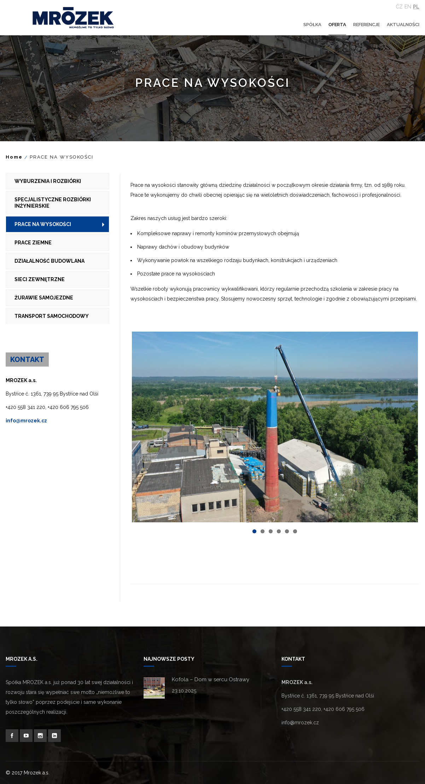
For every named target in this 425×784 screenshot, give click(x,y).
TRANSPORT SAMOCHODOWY (51, 316)
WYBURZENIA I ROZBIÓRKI (47, 181)
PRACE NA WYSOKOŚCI (42, 224)
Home (14, 157)
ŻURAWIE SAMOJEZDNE (43, 298)
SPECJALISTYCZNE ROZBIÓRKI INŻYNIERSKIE (52, 203)
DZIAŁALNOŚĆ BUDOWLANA (49, 261)
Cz (399, 7)
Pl (416, 7)
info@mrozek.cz (26, 420)
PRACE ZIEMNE (33, 242)
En (407, 7)
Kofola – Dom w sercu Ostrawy (210, 679)
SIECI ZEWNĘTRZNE (39, 279)
